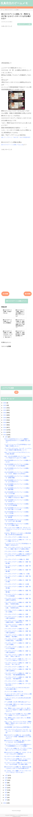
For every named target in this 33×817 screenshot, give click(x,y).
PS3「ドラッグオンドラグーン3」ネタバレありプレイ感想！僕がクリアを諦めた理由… (17, 548)
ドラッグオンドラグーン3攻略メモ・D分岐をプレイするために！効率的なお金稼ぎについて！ (18, 555)
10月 (6, 778)
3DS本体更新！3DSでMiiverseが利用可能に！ (17, 727)
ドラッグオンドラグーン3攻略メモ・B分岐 (16, 584)
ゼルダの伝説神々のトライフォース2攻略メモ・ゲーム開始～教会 (16, 524)
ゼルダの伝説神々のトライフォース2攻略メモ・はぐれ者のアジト (16, 480)
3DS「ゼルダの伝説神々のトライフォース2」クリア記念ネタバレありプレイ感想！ (17, 457)
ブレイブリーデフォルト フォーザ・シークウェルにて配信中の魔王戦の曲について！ (18, 449)
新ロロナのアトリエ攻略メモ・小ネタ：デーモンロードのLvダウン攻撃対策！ (17, 753)
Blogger (19, 810)
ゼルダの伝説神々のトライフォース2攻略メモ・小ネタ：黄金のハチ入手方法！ (16, 472)
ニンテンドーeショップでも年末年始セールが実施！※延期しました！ (17, 445)
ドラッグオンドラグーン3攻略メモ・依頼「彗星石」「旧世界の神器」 (17, 603)
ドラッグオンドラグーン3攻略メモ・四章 (16, 614)
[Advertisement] (16, 43)
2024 (5, 407)
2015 (5, 430)
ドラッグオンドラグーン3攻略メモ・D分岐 (16, 551)
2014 (5, 432)
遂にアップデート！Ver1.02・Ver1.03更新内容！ (16, 137)
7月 (6, 785)
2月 (6, 797)
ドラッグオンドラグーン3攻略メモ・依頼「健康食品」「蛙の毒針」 (17, 635)
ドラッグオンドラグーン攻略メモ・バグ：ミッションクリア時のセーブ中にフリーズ (17, 659)
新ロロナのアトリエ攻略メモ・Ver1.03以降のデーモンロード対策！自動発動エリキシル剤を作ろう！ (17, 736)
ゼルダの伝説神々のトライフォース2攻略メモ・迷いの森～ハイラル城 (16, 508)
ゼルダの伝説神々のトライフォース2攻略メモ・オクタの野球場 (16, 504)
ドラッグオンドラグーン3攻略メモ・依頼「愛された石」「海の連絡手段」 (17, 677)
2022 (5, 412)
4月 (6, 792)
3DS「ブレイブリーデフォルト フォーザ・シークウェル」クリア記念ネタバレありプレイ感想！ (18, 731)
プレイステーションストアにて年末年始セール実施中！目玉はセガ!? (17, 544)
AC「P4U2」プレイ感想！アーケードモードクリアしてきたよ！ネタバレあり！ (17, 771)
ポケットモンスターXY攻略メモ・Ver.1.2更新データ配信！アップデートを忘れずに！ (17, 714)
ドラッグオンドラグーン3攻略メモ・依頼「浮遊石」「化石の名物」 (17, 625)
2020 (5, 417)
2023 (5, 410)
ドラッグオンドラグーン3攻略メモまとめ (16, 537)
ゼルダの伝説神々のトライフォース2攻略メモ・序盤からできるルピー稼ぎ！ (16, 496)
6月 (6, 787)
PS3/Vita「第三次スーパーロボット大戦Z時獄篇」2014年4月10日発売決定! (17, 533)
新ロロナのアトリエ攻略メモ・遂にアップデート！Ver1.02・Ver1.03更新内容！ (17, 741)
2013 (5, 434)
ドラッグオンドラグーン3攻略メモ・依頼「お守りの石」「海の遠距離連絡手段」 (17, 673)
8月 (6, 782)
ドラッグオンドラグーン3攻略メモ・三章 (16, 628)
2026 (5, 403)
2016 (5, 427)
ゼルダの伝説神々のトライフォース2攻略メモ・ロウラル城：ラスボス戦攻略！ (16, 465)
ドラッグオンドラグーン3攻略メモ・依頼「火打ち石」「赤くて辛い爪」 (17, 663)
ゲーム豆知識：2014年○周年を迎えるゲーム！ (17, 702)
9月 (6, 780)
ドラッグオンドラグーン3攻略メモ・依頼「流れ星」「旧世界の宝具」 (17, 607)
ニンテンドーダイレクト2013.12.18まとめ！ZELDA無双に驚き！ (17, 688)
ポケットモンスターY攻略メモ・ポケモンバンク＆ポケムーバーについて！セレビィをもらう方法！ (17, 529)
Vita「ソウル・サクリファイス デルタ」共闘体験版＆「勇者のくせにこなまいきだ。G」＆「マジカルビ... (17, 723)
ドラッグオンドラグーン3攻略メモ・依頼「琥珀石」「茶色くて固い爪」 (17, 655)
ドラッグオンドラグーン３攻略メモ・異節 (16, 559)
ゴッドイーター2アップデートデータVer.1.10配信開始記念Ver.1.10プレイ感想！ (18, 694)
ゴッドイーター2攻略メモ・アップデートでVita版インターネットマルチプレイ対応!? (18, 749)
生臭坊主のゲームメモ (14, 3)
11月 (6, 775)
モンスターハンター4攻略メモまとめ (15, 756)
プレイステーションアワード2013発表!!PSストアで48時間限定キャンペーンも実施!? (18, 745)
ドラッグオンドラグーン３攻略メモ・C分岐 (17, 573)
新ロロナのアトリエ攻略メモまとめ (12, 144)
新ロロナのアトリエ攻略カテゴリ (16, 301)
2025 (5, 405)
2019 (5, 420)
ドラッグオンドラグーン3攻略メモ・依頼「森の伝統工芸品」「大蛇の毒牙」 (17, 639)
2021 (5, 415)
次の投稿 (5, 293)
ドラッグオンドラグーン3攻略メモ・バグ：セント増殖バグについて (17, 540)
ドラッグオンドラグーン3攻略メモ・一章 (16, 666)
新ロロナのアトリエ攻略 (24, 24)
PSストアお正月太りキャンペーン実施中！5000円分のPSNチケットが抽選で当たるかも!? (17, 440)
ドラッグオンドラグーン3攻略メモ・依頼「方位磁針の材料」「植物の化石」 (17, 621)
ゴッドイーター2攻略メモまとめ (13, 691)
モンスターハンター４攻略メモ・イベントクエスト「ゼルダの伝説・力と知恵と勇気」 (17, 763)
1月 (6, 800)
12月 (6, 437)
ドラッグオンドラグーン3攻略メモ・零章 (16, 681)
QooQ (19, 816)
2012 (5, 803)
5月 (6, 790)
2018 (5, 422)
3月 (6, 795)
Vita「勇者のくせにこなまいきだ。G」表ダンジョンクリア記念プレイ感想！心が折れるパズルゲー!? (17, 710)
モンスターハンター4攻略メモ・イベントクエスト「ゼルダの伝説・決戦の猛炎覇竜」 (17, 759)
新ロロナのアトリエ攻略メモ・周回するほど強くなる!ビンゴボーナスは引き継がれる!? (17, 767)
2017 (5, 425)
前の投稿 (27, 293)
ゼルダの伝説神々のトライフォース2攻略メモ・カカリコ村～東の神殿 (16, 520)
